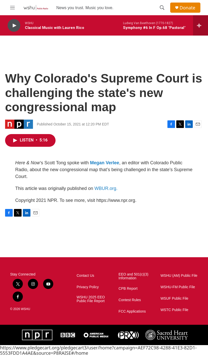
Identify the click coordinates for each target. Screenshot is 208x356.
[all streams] (200, 25)
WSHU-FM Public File (178, 287)
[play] (14, 25)
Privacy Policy (88, 287)
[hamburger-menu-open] (12, 8)
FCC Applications (132, 311)
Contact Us (85, 276)
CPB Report (127, 288)
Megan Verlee (104, 162)
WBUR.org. (105, 188)
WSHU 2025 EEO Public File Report (91, 299)
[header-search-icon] (162, 7)
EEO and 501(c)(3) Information (133, 276)
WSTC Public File (174, 310)
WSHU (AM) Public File (179, 276)
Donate (187, 7)
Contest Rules (129, 300)
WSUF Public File (174, 298)
